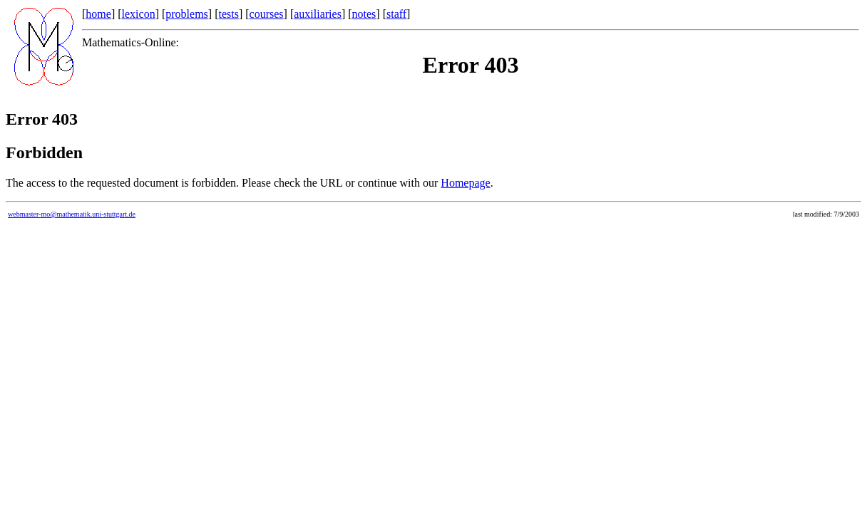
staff (396, 14)
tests (228, 14)
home (98, 14)
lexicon (138, 14)
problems (186, 14)
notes (364, 14)
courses (267, 14)
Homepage (465, 183)
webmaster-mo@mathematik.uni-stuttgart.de (71, 214)
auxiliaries (318, 14)
